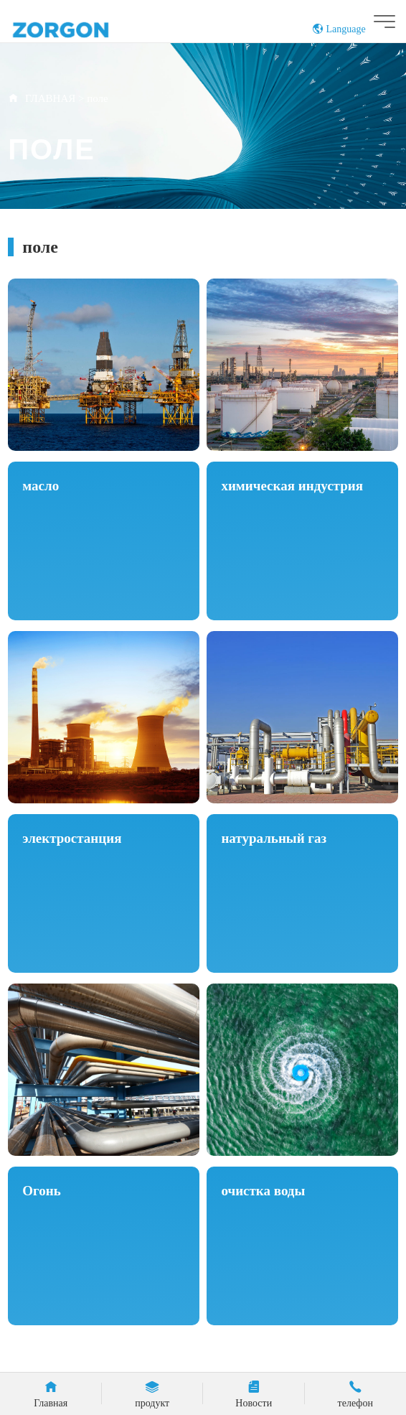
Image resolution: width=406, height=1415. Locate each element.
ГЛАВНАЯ (50, 98)
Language (339, 29)
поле (97, 98)
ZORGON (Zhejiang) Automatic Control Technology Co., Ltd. (88, 29)
